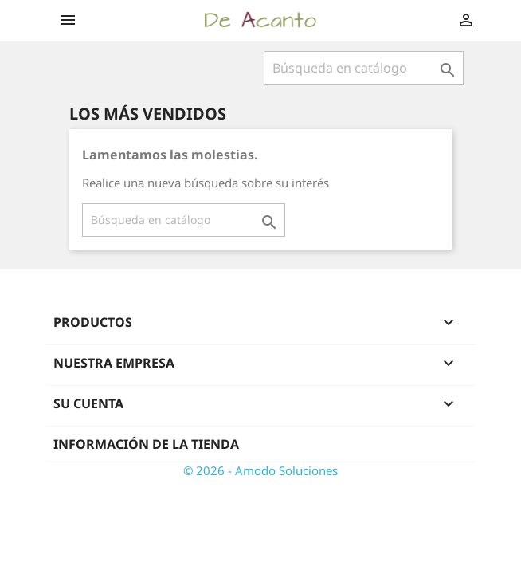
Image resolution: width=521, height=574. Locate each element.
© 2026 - (209, 470)
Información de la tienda (146, 444)
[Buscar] (364, 68)
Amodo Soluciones (286, 470)
